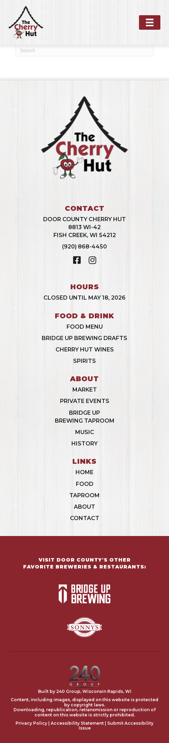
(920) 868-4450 (84, 246)
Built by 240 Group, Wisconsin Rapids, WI (84, 691)
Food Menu (85, 326)
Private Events (84, 401)
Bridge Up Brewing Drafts (84, 338)
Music (84, 432)
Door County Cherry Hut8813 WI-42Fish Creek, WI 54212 (84, 227)
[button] (77, 260)
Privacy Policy (31, 723)
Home (84, 472)
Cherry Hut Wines (85, 349)
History (84, 443)
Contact (84, 518)
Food (84, 484)
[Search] (84, 50)
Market (84, 389)
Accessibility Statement (77, 723)
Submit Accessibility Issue (116, 726)
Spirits (84, 361)
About (84, 507)
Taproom (84, 495)
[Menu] (149, 22)
